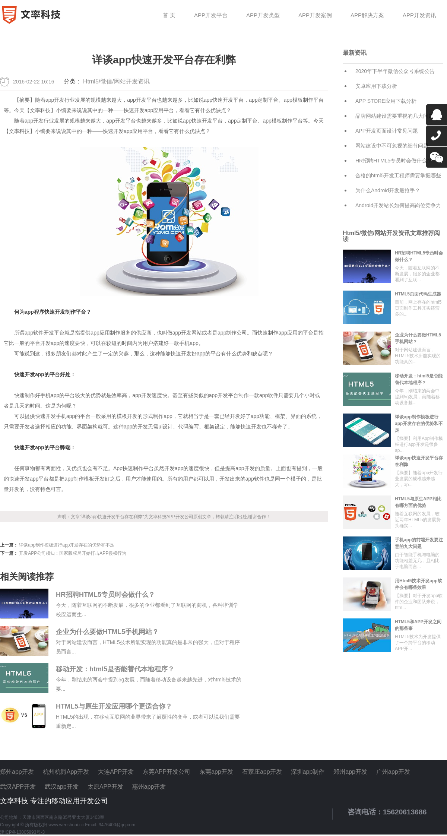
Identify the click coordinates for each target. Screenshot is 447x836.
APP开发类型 (263, 15)
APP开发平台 (211, 15)
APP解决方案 (367, 15)
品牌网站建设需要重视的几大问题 (394, 116)
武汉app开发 (62, 786)
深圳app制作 (308, 772)
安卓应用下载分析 (376, 86)
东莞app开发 (216, 772)
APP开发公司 (180, 516)
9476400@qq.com (117, 824)
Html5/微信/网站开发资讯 (116, 81)
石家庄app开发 (262, 772)
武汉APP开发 (18, 786)
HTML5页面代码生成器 (418, 294)
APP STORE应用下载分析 (385, 101)
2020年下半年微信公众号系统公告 (395, 71)
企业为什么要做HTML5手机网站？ (107, 632)
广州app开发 (393, 772)
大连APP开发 (116, 772)
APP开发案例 (315, 15)
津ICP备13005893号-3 (22, 832)
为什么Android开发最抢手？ (387, 190)
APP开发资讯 (419, 15)
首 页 (169, 15)
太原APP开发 (105, 786)
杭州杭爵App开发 (66, 772)
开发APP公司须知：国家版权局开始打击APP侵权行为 (72, 553)
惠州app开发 (149, 786)
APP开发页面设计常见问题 (386, 131)
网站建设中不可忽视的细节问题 (391, 146)
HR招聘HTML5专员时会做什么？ (105, 594)
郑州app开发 (17, 772)
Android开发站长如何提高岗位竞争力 (398, 205)
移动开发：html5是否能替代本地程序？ (115, 669)
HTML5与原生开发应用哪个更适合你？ (114, 706)
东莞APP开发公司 (166, 772)
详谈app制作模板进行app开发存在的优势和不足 (66, 545)
